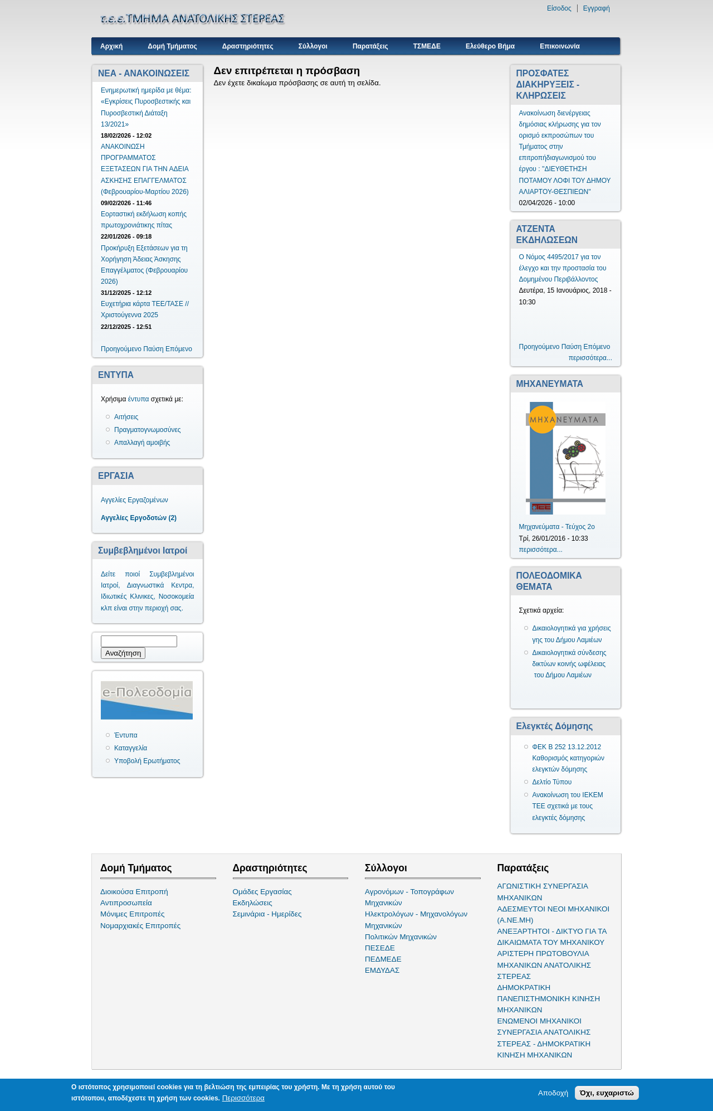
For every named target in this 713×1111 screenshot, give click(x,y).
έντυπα (138, 399)
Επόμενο (178, 349)
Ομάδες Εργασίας (262, 891)
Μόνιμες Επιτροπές (132, 914)
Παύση (153, 349)
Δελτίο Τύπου (552, 782)
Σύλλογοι (313, 46)
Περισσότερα (243, 1098)
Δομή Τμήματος (172, 46)
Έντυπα (126, 735)
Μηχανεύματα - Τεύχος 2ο (557, 527)
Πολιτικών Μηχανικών (401, 937)
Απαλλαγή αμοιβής (142, 443)
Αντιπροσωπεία (126, 903)
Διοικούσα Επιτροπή (134, 891)
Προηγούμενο (121, 349)
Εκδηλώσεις (252, 903)
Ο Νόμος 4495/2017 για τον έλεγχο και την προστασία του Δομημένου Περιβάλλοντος (563, 268)
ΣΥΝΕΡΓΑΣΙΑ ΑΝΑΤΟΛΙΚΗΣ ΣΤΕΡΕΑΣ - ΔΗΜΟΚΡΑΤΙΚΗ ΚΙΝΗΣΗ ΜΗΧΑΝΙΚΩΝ (544, 1043)
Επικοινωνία (560, 46)
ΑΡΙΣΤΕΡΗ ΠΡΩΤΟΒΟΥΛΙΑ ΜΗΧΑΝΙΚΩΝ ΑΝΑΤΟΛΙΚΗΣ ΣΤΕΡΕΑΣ (544, 964)
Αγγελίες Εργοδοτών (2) (139, 518)
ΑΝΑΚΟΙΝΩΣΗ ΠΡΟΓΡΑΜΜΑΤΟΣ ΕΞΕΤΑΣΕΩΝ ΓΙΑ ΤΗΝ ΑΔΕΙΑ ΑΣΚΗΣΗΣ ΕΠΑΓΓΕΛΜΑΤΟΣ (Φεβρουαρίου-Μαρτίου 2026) (145, 169)
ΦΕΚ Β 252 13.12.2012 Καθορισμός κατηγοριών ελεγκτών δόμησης (569, 758)
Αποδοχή (553, 1093)
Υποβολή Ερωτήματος (147, 761)
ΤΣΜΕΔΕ (427, 46)
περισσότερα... (590, 358)
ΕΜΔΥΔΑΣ (382, 970)
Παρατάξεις (370, 46)
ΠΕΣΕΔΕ (380, 948)
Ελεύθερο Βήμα (490, 46)
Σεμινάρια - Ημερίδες (267, 914)
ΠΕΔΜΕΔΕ (383, 959)
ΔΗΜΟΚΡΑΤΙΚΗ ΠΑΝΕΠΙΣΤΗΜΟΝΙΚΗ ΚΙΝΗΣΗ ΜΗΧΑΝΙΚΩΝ (548, 998)
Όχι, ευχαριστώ (607, 1093)
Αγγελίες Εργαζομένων (134, 500)
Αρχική (111, 46)
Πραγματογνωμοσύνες (147, 430)
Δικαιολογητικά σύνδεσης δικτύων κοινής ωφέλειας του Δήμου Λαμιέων (570, 664)
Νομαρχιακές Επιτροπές (140, 925)
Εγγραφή (596, 8)
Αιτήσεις (126, 417)
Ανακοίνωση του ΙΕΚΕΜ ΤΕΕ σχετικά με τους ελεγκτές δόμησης (568, 806)
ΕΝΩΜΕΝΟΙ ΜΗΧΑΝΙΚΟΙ (539, 1021)
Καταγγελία (130, 748)
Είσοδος (559, 8)
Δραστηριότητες (248, 46)
